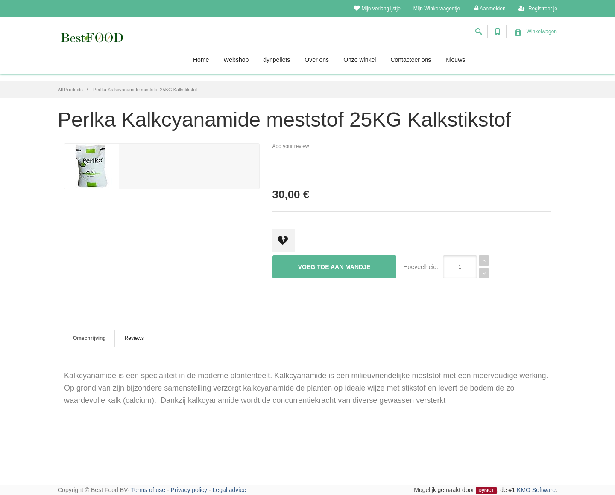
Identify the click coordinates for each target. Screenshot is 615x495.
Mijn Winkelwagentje (436, 9)
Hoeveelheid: (421, 266)
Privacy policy (189, 489)
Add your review (290, 146)
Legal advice (229, 489)
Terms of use (148, 489)
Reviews (134, 338)
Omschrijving (89, 338)
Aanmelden (489, 8)
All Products (70, 89)
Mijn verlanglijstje (377, 8)
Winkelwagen (536, 31)
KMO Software (536, 489)
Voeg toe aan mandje (334, 266)
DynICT (486, 490)
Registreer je (537, 8)
